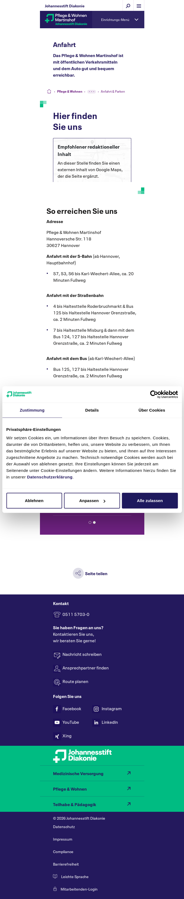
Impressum (62, 839)
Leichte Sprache (75, 876)
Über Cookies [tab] (152, 410)
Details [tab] (92, 410)
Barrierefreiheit (66, 864)
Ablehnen (34, 500)
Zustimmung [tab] (32, 410)
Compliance (63, 851)
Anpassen (92, 500)
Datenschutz (64, 826)
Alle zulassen (150, 500)
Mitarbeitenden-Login (79, 889)
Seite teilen (96, 573)
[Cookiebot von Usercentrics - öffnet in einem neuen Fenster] (154, 394)
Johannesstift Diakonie (65, 5)
